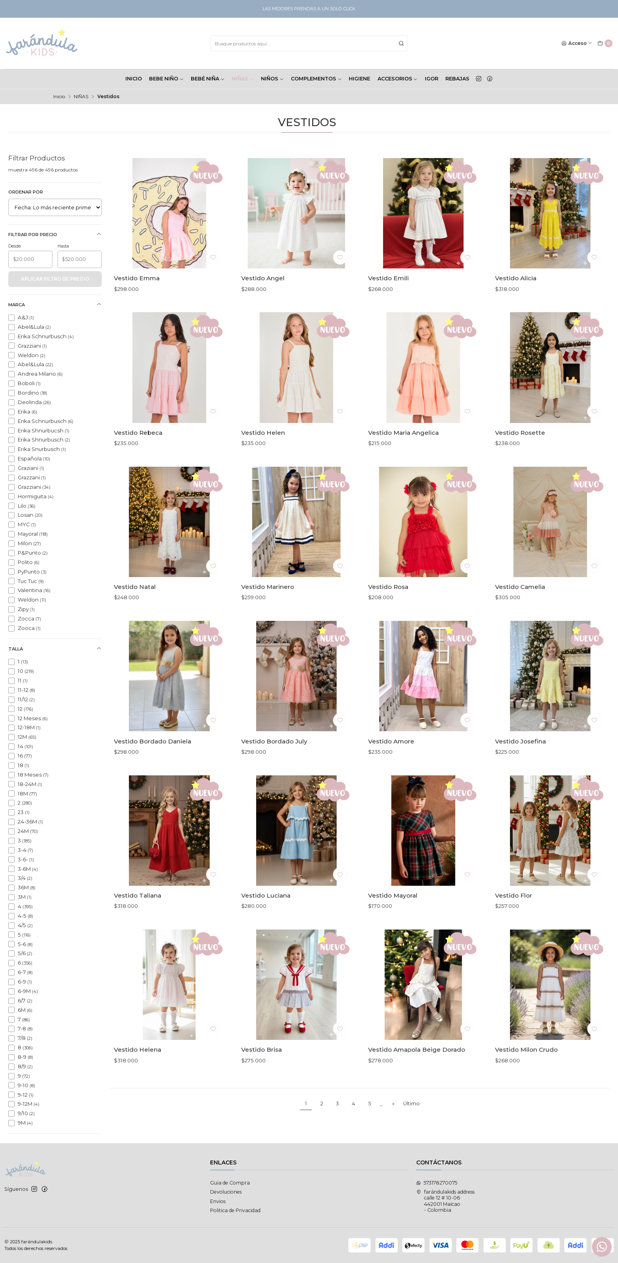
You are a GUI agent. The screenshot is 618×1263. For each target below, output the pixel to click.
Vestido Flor (513, 929)
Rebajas (457, 79)
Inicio (59, 96)
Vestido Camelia (520, 620)
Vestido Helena (137, 1084)
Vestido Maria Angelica (403, 466)
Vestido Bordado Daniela (152, 775)
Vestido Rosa (388, 620)
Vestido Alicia (515, 278)
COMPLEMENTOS (316, 79)
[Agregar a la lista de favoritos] (213, 257)
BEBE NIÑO (166, 79)
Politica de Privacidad (235, 1210)
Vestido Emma (137, 278)
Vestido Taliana (137, 929)
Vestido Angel (263, 278)
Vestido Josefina (520, 775)
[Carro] (605, 43)
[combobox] (309, 43)
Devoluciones (226, 1192)
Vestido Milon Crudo (526, 1084)
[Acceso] (577, 43)
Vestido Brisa (261, 1084)
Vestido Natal (135, 620)
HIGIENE (359, 79)
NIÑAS (243, 79)
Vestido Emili (388, 278)
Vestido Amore (391, 775)
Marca (55, 304)
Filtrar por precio (55, 234)
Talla (55, 649)
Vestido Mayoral (392, 929)
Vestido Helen (263, 466)
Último (411, 1104)
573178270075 (436, 1183)
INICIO (133, 79)
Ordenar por (25, 192)
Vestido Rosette (520, 466)
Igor (431, 79)
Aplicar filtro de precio (55, 279)
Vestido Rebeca (138, 466)
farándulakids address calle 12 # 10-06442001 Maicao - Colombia (445, 1201)
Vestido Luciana (265, 929)
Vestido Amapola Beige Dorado (416, 1084)
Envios (217, 1201)
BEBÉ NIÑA (208, 79)
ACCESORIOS (398, 79)
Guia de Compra (230, 1183)
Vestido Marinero (267, 620)
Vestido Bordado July (274, 775)
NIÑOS (272, 79)
